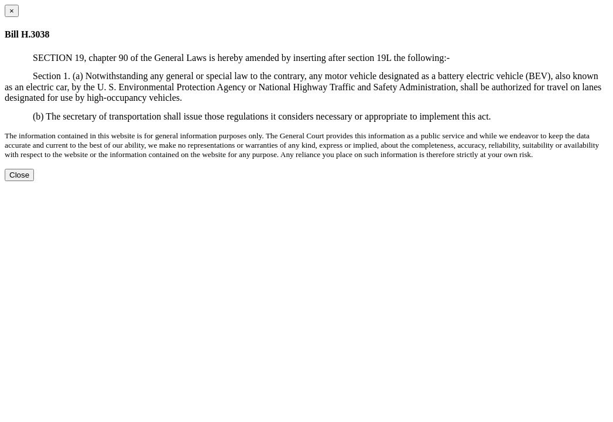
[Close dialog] (12, 11)
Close (19, 175)
